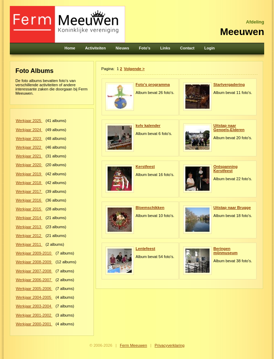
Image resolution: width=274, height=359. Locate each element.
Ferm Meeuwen (133, 345)
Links (165, 48)
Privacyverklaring (169, 345)
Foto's (145, 48)
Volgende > (134, 69)
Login (209, 48)
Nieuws (122, 48)
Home (69, 48)
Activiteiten (95, 48)
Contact (187, 48)
